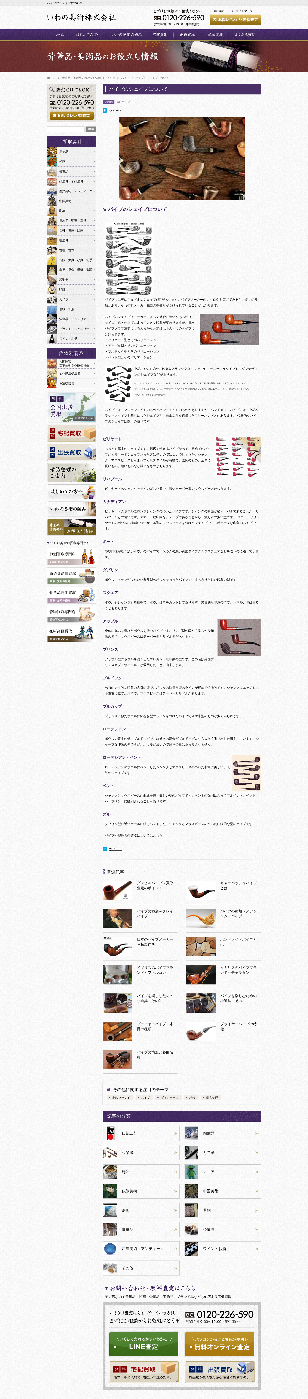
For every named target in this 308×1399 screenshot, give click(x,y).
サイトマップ (244, 11)
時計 (62, 289)
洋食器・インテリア (72, 319)
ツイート (115, 110)
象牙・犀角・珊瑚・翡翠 (75, 270)
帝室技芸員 (66, 383)
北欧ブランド (121, 1097)
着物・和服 (66, 309)
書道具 (63, 240)
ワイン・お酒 (68, 338)
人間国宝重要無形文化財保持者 (74, 364)
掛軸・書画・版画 (71, 230)
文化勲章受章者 (69, 373)
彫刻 (62, 211)
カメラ (63, 299)
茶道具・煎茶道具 (71, 181)
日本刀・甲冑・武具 (72, 220)
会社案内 (219, 11)
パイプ (126, 101)
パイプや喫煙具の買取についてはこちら (134, 835)
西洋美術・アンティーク (75, 191)
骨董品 (63, 171)
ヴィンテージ (170, 1097)
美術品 (63, 152)
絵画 (62, 161)
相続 (192, 1097)
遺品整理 (212, 1097)
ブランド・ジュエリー (74, 329)
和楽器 (63, 279)
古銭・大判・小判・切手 (75, 260)
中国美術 (65, 201)
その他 (108, 101)
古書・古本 (66, 250)
